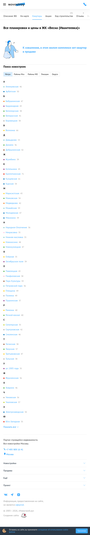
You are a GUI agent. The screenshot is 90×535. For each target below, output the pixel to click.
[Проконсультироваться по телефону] (85, 4)
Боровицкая (11, 120)
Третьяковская (13, 353)
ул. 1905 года (12, 368)
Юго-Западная (13, 421)
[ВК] (5, 494)
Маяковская (11, 198)
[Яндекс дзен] (18, 494)
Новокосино (12, 242)
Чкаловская (11, 402)
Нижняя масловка (14, 237)
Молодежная (12, 212)
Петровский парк (14, 285)
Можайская (11, 208)
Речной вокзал (13, 315)
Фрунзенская (12, 378)
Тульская (10, 358)
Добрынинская (13, 149)
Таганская (10, 344)
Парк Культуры (13, 281)
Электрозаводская (15, 411)
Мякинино (11, 217)
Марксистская (12, 193)
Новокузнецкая (13, 246)
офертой (19, 504)
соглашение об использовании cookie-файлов (39, 530)
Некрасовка (11, 232)
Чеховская (11, 397)
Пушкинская (12, 300)
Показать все (9, 426)
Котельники (11, 169)
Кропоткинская (13, 173)
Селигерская (12, 324)
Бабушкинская (13, 101)
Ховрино (10, 387)
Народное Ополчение (16, 227)
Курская (10, 183)
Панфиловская (13, 276)
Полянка (10, 295)
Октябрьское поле (14, 261)
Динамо (9, 144)
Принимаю (81, 531)
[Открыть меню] (4, 4)
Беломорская (12, 110)
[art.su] (22, 515)
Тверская (10, 349)
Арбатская (11, 91)
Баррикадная (12, 105)
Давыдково (11, 139)
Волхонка (10, 130)
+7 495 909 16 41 (14, 449)
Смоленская (11, 334)
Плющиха (10, 290)
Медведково (12, 203)
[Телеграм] (12, 494)
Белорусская (12, 115)
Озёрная (10, 256)
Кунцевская (11, 178)
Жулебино (11, 159)
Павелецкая (11, 271)
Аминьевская (12, 86)
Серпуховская (12, 329)
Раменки (10, 310)
